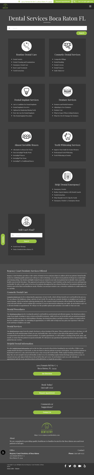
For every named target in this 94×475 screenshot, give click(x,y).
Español (3, 239)
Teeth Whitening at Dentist (62, 155)
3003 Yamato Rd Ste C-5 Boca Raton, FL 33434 (35, 1)
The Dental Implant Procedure (22, 116)
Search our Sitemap (19, 246)
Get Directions (47, 374)
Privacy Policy (10, 468)
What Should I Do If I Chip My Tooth (65, 198)
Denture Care (58, 110)
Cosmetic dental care (13, 297)
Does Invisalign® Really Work (22, 152)
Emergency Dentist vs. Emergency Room (67, 201)
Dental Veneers (59, 68)
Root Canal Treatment (20, 68)
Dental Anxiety (17, 59)
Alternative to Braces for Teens (23, 150)
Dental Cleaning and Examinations (24, 62)
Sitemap (17, 468)
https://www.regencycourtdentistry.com (47, 435)
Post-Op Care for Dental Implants (23, 113)
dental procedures (15, 314)
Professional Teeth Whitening (63, 152)
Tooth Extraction (18, 71)
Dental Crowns (59, 65)
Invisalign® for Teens (19, 158)
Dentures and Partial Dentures (63, 104)
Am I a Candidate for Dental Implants (24, 104)
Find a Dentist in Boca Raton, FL (23, 249)
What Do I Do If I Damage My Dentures (66, 116)
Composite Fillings (60, 59)
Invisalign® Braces (19, 155)
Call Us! (82, 1)
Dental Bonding (59, 62)
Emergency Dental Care (20, 65)
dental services (14, 331)
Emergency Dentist (60, 189)
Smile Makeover (59, 71)
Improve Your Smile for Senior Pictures (66, 150)
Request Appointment (63, 1)
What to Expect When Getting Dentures (66, 113)
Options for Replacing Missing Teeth (24, 110)
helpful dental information (21, 348)
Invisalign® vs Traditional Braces (23, 161)
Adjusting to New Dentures (62, 107)
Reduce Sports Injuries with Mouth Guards (67, 192)
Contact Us (47, 412)
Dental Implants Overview (21, 107)
